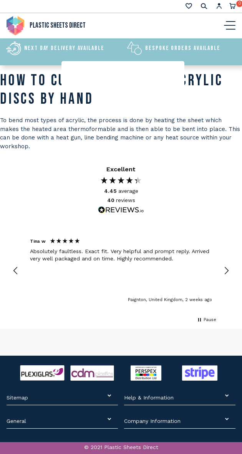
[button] (16, 271)
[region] (121, 271)
